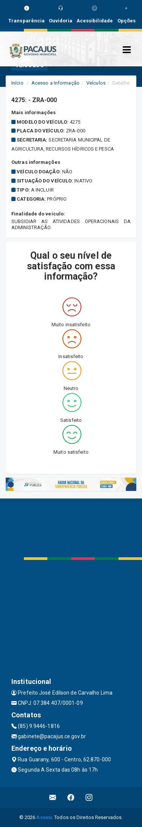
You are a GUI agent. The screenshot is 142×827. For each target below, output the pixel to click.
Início (17, 83)
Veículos (96, 83)
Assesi (44, 817)
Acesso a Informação (55, 83)
